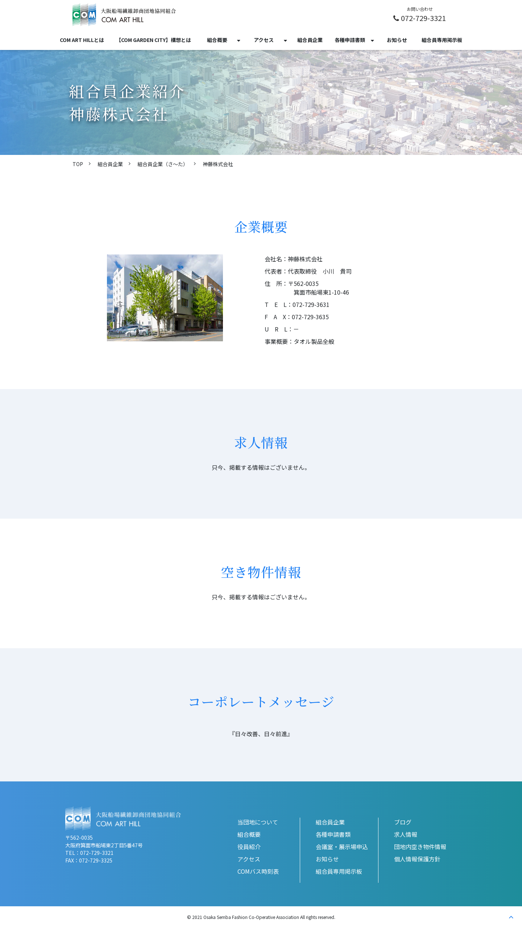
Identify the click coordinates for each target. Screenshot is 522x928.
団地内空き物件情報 (420, 846)
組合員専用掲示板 (442, 39)
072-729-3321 (423, 18)
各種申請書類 (350, 39)
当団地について (257, 822)
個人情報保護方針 (417, 859)
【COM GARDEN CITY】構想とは (153, 39)
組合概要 (217, 39)
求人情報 (405, 834)
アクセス (264, 39)
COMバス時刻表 (258, 871)
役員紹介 (249, 846)
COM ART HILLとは (82, 39)
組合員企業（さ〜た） (162, 164)
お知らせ (397, 39)
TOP (77, 164)
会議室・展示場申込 (342, 846)
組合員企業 (310, 39)
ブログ (402, 822)
